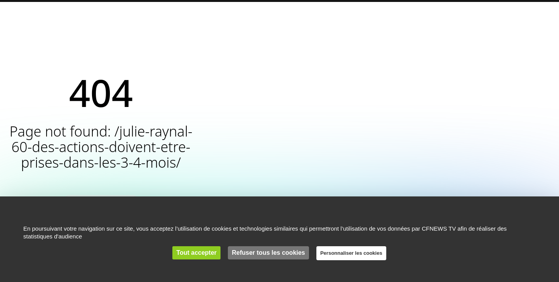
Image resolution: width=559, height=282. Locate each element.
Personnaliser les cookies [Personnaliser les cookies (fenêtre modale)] (351, 253)
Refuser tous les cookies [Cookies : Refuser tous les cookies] (268, 252)
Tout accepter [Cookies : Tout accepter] (196, 252)
